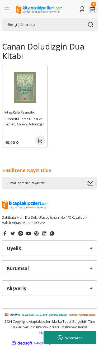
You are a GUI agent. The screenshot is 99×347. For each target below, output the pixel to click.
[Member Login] (82, 9)
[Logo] (39, 9)
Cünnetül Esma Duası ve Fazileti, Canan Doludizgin (24, 121)
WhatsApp (70, 338)
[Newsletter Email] (49, 183)
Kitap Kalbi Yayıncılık (19, 112)
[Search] (49, 24)
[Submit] (92, 183)
